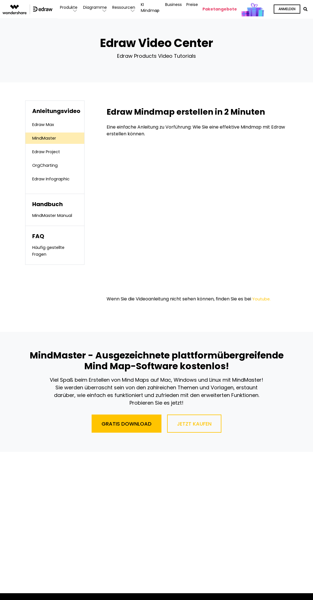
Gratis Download (127, 423)
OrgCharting (46, 165)
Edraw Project (47, 151)
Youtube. (261, 299)
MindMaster (45, 138)
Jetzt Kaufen (194, 423)
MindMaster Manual (54, 215)
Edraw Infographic (52, 179)
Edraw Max (44, 124)
